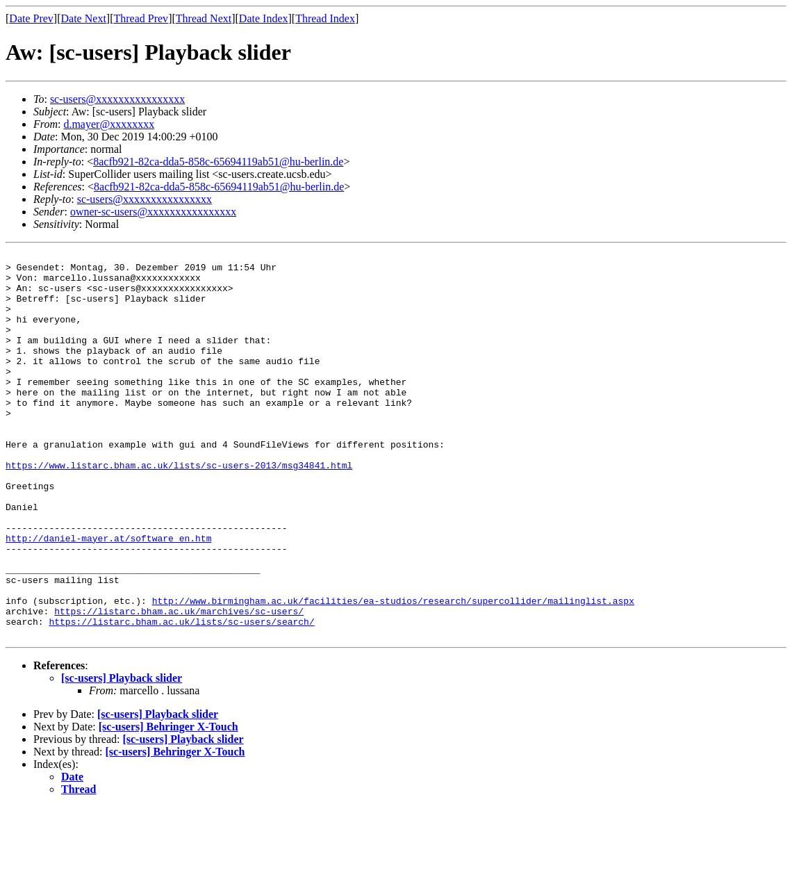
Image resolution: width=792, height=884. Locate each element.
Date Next (83, 18)
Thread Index (325, 18)
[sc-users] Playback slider (121, 755)
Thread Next (203, 18)
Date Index (263, 18)
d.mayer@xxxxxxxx (108, 124)
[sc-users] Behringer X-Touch (168, 804)
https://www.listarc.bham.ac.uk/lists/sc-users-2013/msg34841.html (179, 508)
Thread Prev (140, 18)
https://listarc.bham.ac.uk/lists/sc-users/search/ (181, 696)
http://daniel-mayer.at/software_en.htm (108, 596)
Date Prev (31, 18)
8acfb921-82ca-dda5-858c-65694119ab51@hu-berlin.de (218, 161)
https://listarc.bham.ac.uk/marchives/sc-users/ (179, 684)
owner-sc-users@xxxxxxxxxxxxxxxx (153, 212)
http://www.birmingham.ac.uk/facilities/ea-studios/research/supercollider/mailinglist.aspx (393, 671)
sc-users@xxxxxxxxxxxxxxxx (117, 99)
